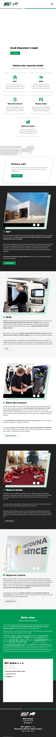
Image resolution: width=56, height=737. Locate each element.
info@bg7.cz (8, 676)
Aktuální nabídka (9, 263)
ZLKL (6, 348)
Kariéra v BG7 (17, 175)
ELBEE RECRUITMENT (10, 435)
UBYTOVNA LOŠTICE (10, 601)
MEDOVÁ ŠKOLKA (9, 521)
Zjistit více (15, 53)
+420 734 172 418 (10, 674)
